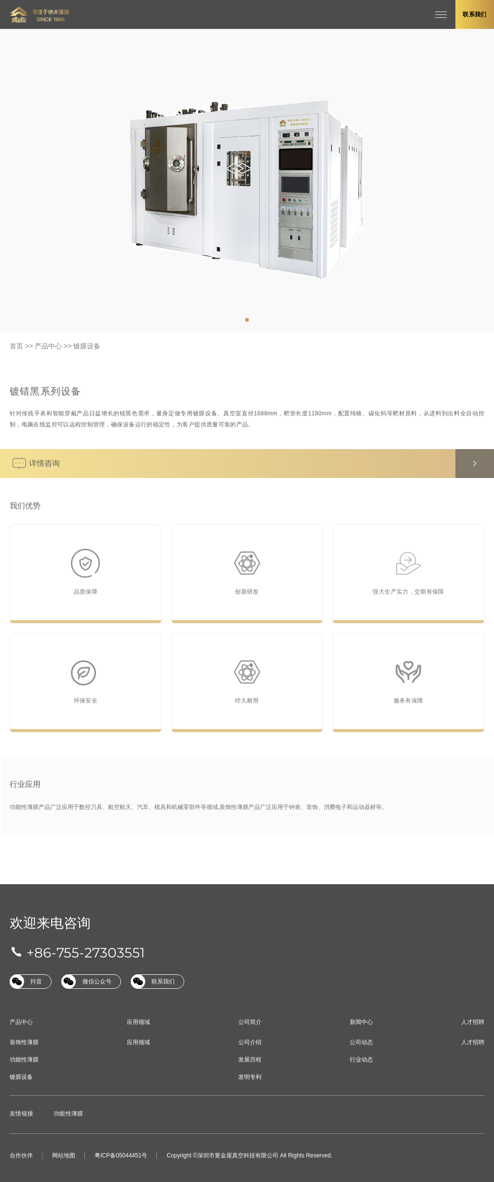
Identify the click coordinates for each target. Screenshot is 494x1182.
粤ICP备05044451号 (121, 1155)
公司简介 (249, 1022)
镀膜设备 (86, 346)
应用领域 (138, 1022)
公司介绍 (249, 1042)
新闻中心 (361, 1022)
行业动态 (361, 1059)
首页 (16, 346)
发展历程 (249, 1059)
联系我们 (474, 14)
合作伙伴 (21, 1155)
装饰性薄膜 (24, 1042)
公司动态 (361, 1042)
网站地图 (63, 1155)
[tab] (247, 320)
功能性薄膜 (24, 1059)
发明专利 (249, 1077)
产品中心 (48, 346)
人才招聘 (472, 1022)
